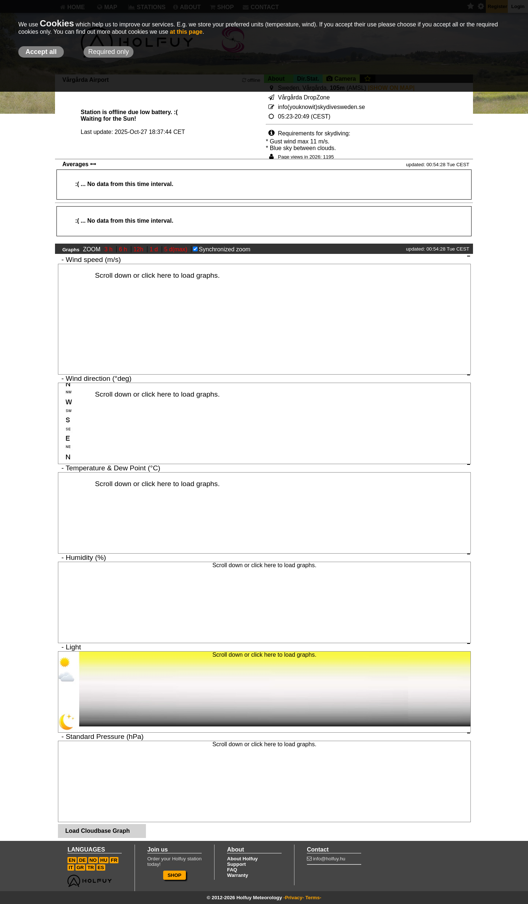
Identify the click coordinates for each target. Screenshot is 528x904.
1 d (155, 249)
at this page (186, 32)
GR (80, 867)
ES (101, 867)
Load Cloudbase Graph (97, 831)
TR (90, 867)
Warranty (237, 875)
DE (82, 860)
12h (139, 249)
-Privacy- (293, 897)
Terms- (313, 897)
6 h (124, 249)
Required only (108, 51)
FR (114, 860)
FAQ (232, 869)
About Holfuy (242, 858)
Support (236, 864)
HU (103, 860)
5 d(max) (176, 249)
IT (71, 867)
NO (93, 860)
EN (72, 860)
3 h (109, 249)
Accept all (40, 51)
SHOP (175, 875)
